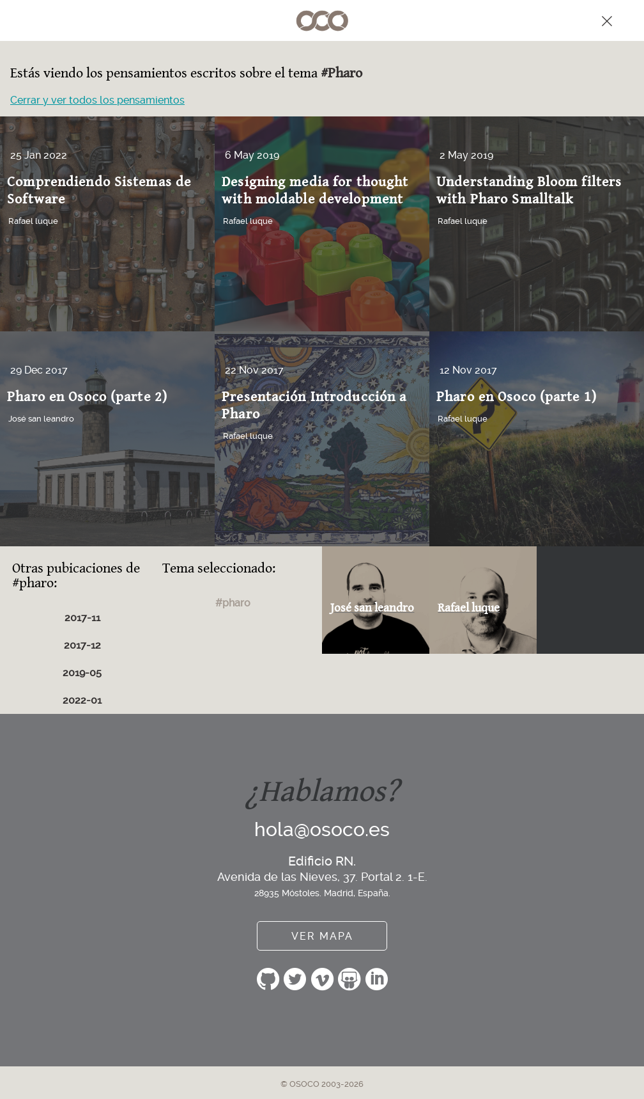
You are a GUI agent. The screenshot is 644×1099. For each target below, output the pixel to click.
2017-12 (82, 645)
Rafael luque (33, 221)
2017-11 (82, 618)
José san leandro (41, 418)
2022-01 (82, 700)
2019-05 (82, 673)
